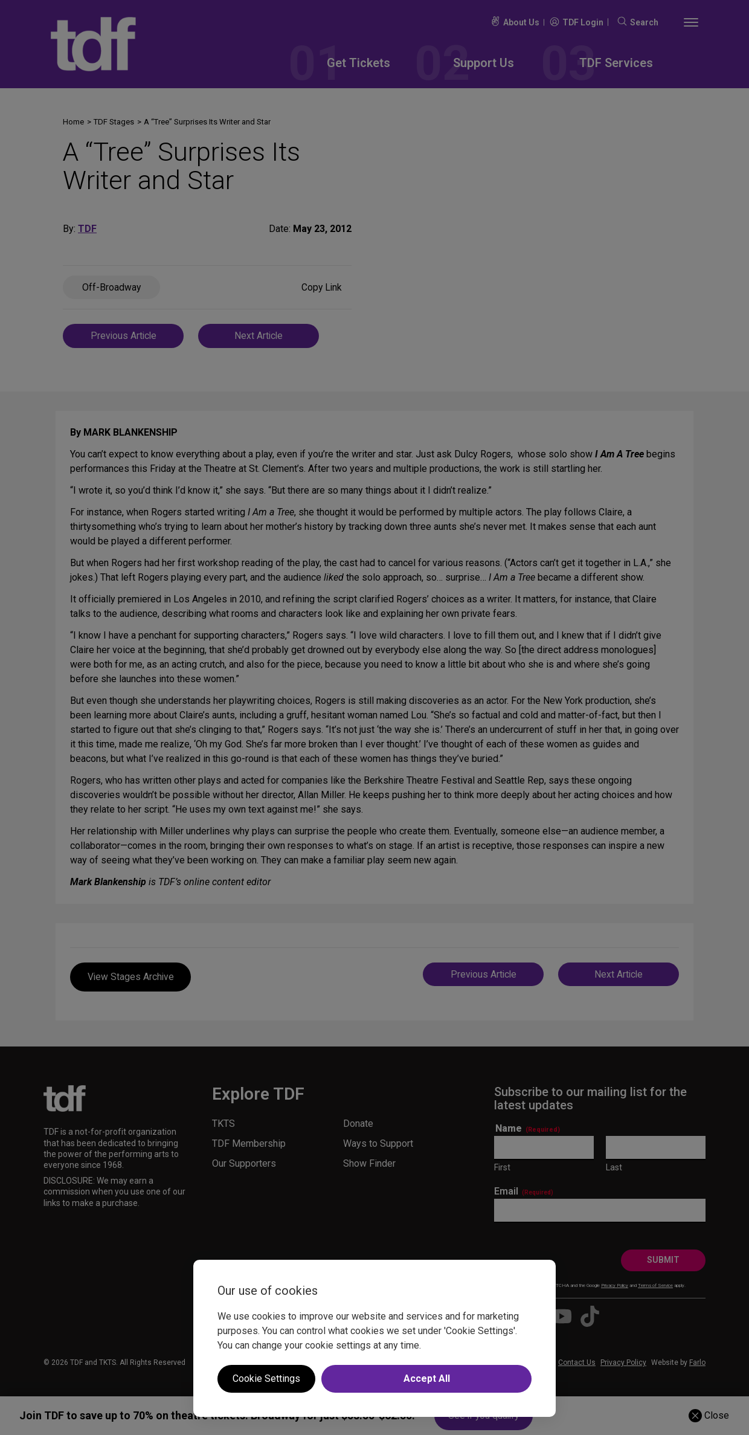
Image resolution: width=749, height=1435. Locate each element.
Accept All (426, 1378)
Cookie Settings (266, 1378)
